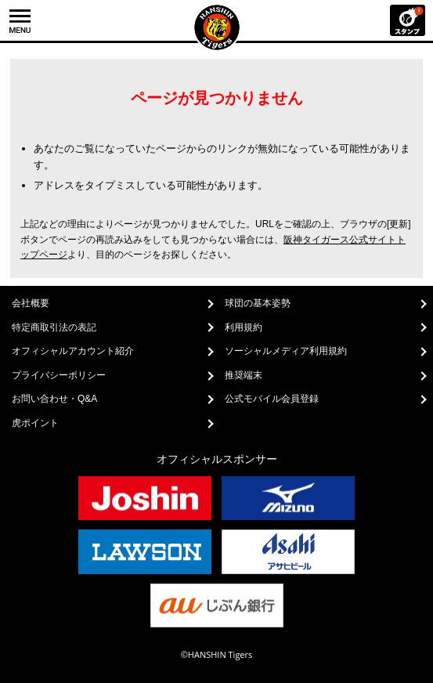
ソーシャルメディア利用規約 (286, 350)
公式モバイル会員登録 (272, 398)
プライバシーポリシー (59, 375)
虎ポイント (35, 422)
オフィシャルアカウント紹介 (73, 350)
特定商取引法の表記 (54, 327)
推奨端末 (243, 375)
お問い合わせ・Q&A (54, 398)
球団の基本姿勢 (257, 303)
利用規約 (243, 327)
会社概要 (30, 303)
